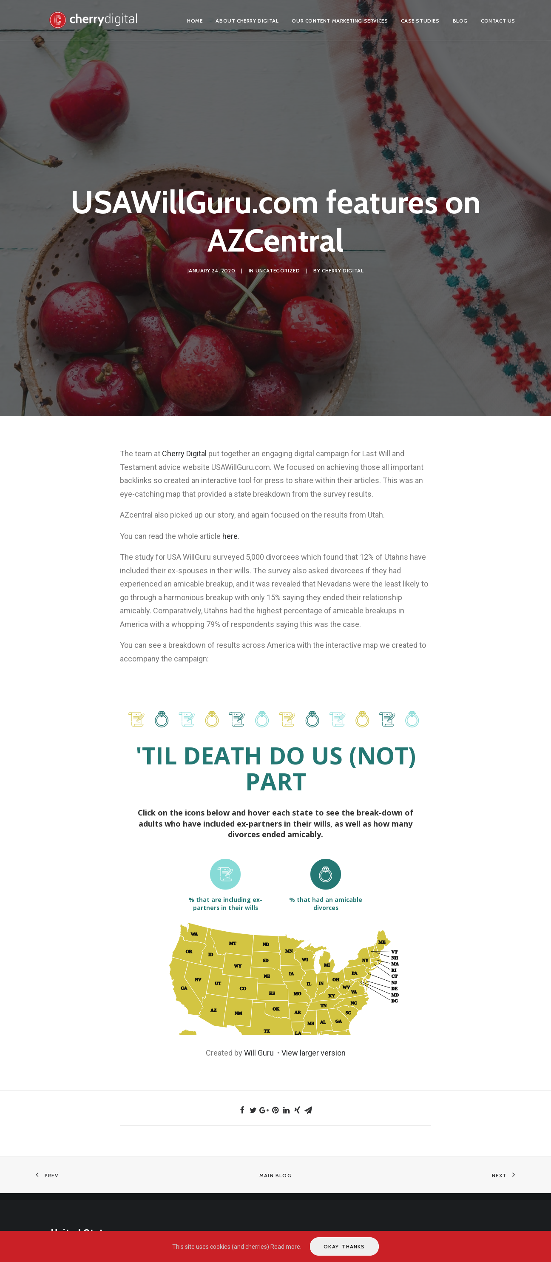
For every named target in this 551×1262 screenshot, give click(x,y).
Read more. (285, 1246)
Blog (460, 20)
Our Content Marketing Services (340, 20)
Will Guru (260, 1052)
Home (194, 20)
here (230, 536)
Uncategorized (278, 270)
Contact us (498, 20)
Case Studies (420, 20)
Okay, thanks (344, 1246)
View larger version (313, 1052)
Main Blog (275, 1175)
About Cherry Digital (247, 20)
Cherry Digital (343, 270)
